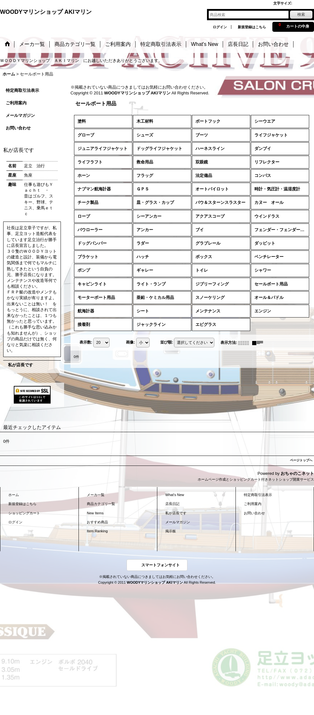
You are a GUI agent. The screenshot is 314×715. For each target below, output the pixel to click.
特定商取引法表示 (22, 90)
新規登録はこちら (252, 27)
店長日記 (172, 504)
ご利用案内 (16, 102)
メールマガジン (20, 115)
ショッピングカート (24, 513)
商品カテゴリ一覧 (101, 504)
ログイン (220, 27)
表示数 (85, 342)
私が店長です (20, 364)
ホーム (13, 495)
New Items (95, 513)
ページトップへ (301, 460)
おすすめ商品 (97, 522)
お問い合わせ (18, 128)
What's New (174, 495)
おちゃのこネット (297, 473)
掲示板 (170, 531)
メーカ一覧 (95, 495)
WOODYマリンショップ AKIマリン (46, 12)
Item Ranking (97, 531)
